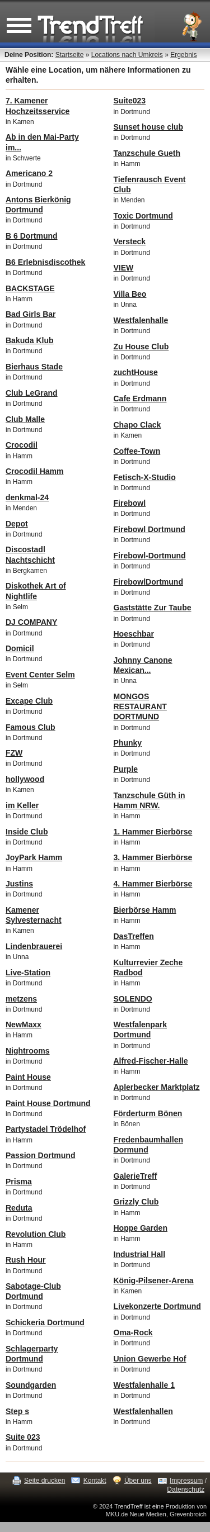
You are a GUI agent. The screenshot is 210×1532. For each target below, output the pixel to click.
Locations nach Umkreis (127, 55)
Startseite (69, 55)
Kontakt (94, 1480)
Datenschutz (185, 1489)
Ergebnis (183, 55)
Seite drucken (44, 1480)
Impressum (186, 1480)
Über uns (138, 1480)
